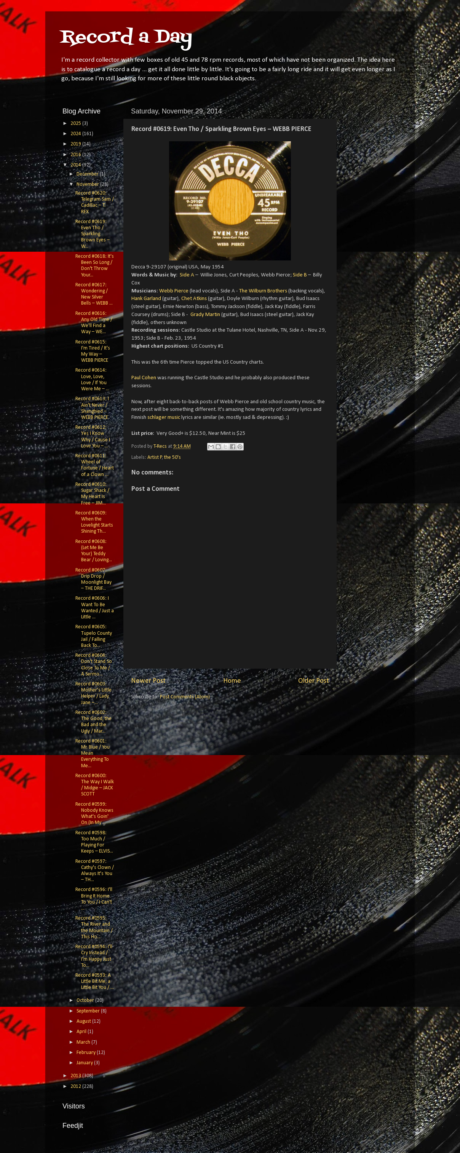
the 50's (172, 457)
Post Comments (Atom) (185, 697)
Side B (300, 275)
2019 (76, 144)
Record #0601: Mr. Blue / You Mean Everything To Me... (92, 753)
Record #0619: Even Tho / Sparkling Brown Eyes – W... (92, 234)
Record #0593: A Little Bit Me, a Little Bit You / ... (94, 981)
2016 (76, 154)
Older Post (313, 681)
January (85, 1062)
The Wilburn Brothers (263, 291)
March (84, 1042)
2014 (76, 165)
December (88, 174)
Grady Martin (205, 315)
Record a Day (126, 37)
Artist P (154, 457)
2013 (76, 1075)
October (86, 1000)
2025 (76, 123)
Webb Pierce (173, 291)
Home (232, 681)
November (88, 184)
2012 (76, 1086)
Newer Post (148, 681)
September (89, 1011)
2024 (76, 133)
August (84, 1021)
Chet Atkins (194, 299)
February (87, 1052)
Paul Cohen (143, 378)
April (82, 1031)
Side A (187, 275)
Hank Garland (146, 299)
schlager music (163, 417)
